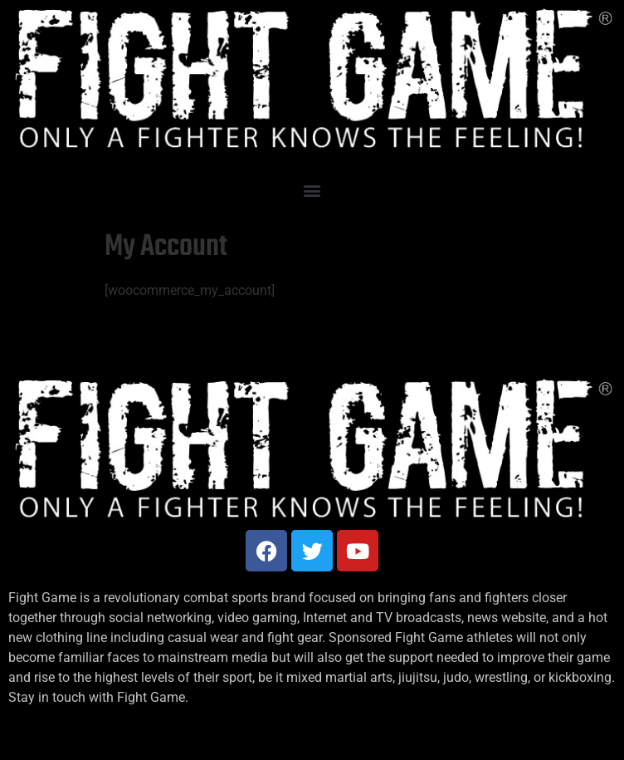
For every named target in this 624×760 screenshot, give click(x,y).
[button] (312, 190)
